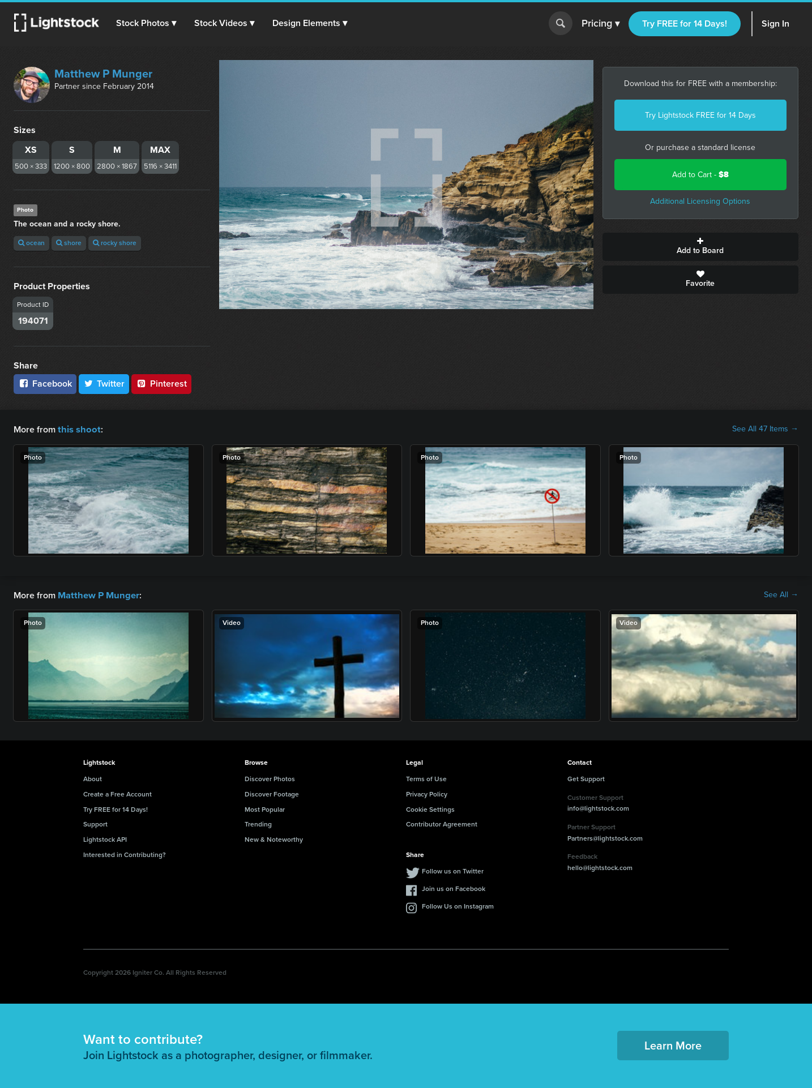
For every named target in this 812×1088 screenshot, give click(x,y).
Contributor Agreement (441, 823)
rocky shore (114, 243)
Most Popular (265, 808)
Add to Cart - (700, 175)
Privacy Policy (426, 793)
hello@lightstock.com (599, 867)
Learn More (673, 1044)
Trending (258, 823)
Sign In (775, 23)
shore (69, 243)
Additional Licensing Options (700, 201)
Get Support (586, 778)
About (92, 778)
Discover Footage (272, 793)
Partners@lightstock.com (605, 837)
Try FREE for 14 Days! (684, 23)
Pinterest (161, 383)
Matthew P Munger (103, 73)
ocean (31, 243)
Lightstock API (105, 838)
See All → (781, 594)
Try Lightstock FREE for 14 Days (700, 115)
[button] (147, 23)
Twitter (104, 383)
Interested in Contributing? (124, 854)
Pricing (600, 23)
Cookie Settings (430, 808)
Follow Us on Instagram (458, 905)
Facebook (45, 383)
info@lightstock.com (598, 807)
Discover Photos (270, 778)
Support (95, 823)
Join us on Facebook (453, 888)
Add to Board (700, 246)
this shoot (77, 428)
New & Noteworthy (274, 838)
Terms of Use (426, 778)
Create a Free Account (117, 793)
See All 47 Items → (765, 429)
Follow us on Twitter (453, 870)
